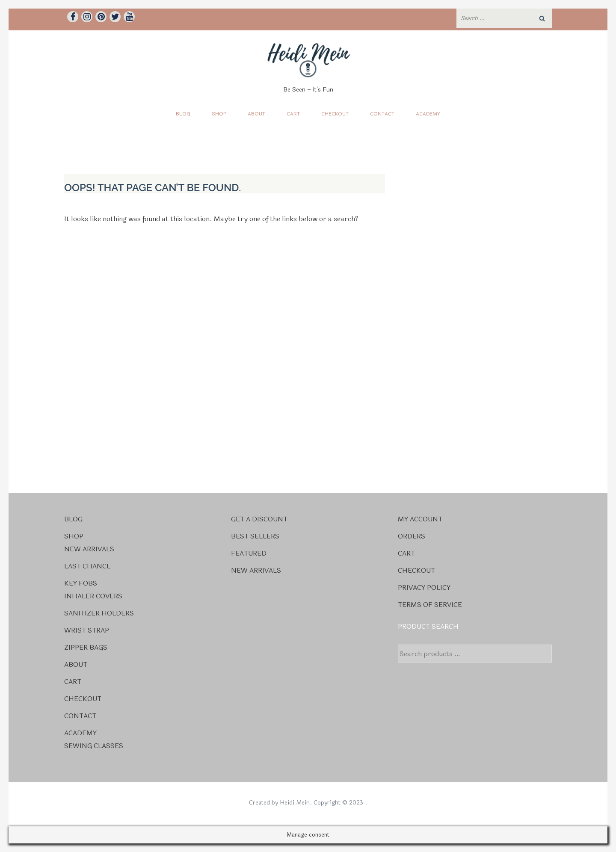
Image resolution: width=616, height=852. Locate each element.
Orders (411, 536)
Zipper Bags (85, 647)
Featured (249, 553)
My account (420, 519)
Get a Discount (259, 519)
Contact (382, 114)
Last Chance (87, 566)
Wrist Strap (86, 630)
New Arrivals (89, 549)
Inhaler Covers (93, 596)
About (256, 114)
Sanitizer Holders (99, 613)
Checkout (335, 114)
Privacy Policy (424, 587)
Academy (428, 114)
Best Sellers (255, 536)
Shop (219, 114)
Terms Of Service (430, 604)
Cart (293, 114)
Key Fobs (80, 583)
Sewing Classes (93, 745)
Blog (183, 114)
